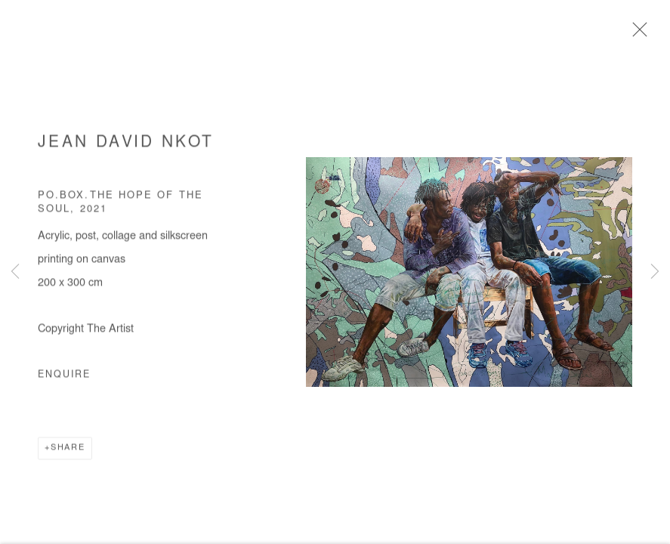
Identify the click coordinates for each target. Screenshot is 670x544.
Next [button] (655, 272)
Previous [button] (15, 272)
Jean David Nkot (126, 145)
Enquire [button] (64, 377)
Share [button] (68, 450)
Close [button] (636, 34)
